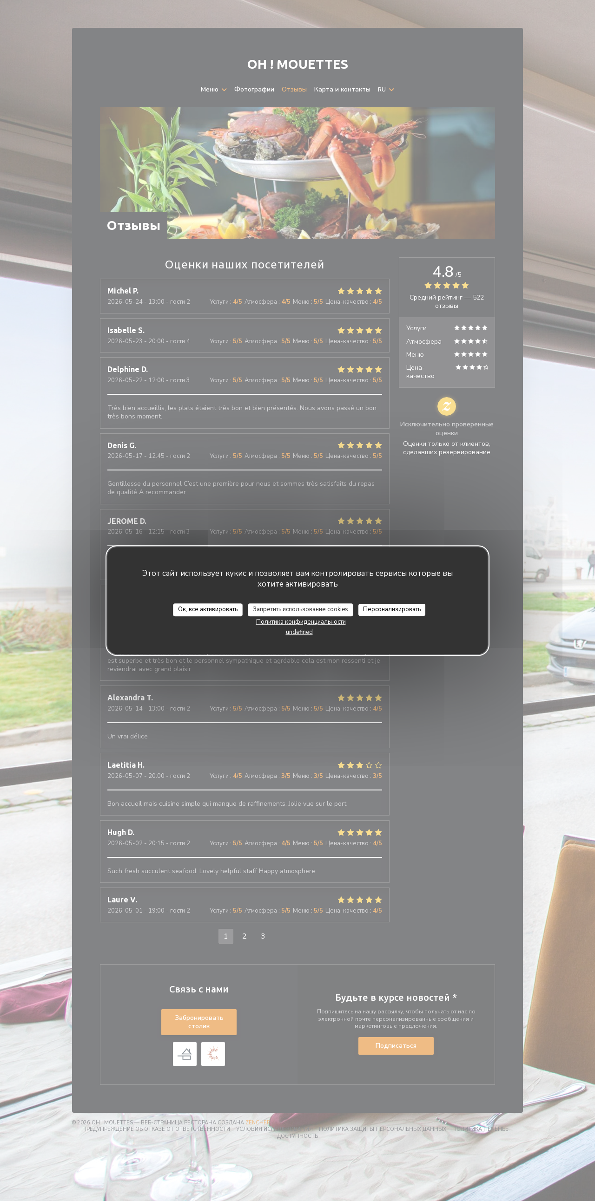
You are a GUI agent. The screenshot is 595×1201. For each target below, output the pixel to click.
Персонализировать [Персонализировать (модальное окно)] (392, 609)
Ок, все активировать (208, 609)
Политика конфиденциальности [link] (301, 622)
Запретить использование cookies (300, 609)
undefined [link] (299, 632)
